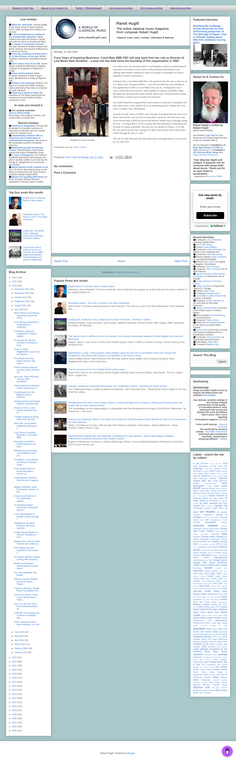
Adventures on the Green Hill (213, 466)
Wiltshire (224, 688)
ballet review (209, 473)
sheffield (196, 647)
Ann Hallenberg (218, 315)
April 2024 (19, 640)
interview (198, 570)
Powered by (210, 226)
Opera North (199, 612)
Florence (211, 553)
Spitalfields (198, 654)
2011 (14, 706)
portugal (204, 625)
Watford (216, 680)
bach (195, 473)
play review (222, 623)
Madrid (195, 586)
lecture (203, 576)
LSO (220, 583)
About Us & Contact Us (54, 8)
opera (224, 607)
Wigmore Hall (201, 687)
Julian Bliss (213, 342)
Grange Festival (219, 560)
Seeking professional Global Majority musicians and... (27, 402)
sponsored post (211, 655)
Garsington (206, 555)
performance (221, 620)
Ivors (225, 571)
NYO (225, 604)
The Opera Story (207, 667)
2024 (14, 286)
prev (225, 625)
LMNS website (80, 147)
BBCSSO (223, 481)
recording (223, 632)
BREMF (197, 488)
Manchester (204, 586)
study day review (201, 660)
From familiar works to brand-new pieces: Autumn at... (24, 471)
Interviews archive (180, 8)
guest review (221, 565)
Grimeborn (222, 562)
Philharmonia (198, 623)
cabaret (209, 506)
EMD (205, 541)
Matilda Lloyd (212, 344)
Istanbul (214, 571)
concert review (205, 525)
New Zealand (215, 597)
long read (208, 583)
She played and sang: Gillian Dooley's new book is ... (24, 361)
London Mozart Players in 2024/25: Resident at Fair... (26, 535)
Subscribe (210, 215)
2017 (14, 682)
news (224, 596)
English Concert (219, 541)
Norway (214, 604)
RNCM (224, 634)
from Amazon (209, 395)
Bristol (211, 488)
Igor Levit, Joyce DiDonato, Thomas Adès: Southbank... (26, 379)
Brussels (210, 493)
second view (221, 644)
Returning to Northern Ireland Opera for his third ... (24, 444)
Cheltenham (208, 515)
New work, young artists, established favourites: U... (25, 426)
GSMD (196, 565)
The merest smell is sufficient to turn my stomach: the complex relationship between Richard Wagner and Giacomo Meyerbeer (33, 253)
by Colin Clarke (216, 498)
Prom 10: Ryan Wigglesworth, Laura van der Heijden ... (26, 352)
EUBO (224, 544)
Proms (209, 629)
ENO (195, 544)
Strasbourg (207, 657)
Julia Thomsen (213, 266)
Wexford (196, 685)
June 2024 (19, 632)
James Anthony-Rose (206, 308)
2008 (14, 718)
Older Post (180, 261)
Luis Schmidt (213, 240)
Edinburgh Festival (218, 539)
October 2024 (21, 297)
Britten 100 (216, 491)
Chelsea (196, 515)
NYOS (195, 607)
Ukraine (213, 675)
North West (210, 602)
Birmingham (198, 486)
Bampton (197, 476)
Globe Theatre (201, 557)
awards (224, 471)
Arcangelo (197, 471)
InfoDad (223, 439)
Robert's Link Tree (23, 8)
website (224, 680)
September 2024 (22, 301)
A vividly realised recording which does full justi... (26, 418)
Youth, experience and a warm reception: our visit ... (26, 624)
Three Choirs (200, 672)
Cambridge (197, 508)
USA (218, 674)
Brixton (204, 493)
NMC (208, 599)
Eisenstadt (197, 541)
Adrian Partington (214, 249)
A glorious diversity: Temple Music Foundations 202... (27, 589)
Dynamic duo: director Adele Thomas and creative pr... (27, 542)
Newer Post (61, 261)
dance (195, 534)
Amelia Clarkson (213, 300)
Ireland (207, 571)
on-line (206, 607)
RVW (225, 637)
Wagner (224, 677)
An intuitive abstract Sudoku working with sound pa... (27, 558)
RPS (214, 637)
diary (224, 534)
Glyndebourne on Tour (202, 560)
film (213, 550)
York (201, 693)
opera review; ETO (209, 615)
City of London (213, 517)
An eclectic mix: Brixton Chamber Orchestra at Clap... (25, 343)
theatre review (220, 669)
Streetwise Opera (220, 657)
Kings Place (216, 573)
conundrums (214, 529)
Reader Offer (199, 632)
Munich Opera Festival (201, 589)
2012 (14, 702)
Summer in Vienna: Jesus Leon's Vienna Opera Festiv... (26, 597)
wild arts (215, 688)
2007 (14, 722)
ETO (218, 544)
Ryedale (196, 639)
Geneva (215, 555)
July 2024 (19, 309)
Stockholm (197, 657)
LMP (218, 581)
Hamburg (197, 568)
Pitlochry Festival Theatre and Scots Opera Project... (25, 581)
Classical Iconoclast (222, 425)
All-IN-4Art (208, 469)
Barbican (206, 476)
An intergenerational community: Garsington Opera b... (26, 507)
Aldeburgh (198, 468)
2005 (14, 730)
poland (195, 625)
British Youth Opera (201, 491)
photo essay (210, 623)
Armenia (205, 471)
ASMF (211, 471)
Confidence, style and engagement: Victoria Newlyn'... (25, 334)
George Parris (213, 293)
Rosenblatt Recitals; (202, 637)
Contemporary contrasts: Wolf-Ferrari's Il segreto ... (26, 480)
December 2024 (22, 289)
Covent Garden (205, 531)
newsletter (197, 599)
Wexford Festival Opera (215, 685)
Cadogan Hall (220, 506)
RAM (220, 629)
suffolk (215, 660)
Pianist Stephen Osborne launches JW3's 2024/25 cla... (26, 370)
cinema (205, 517)
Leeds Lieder (221, 576)
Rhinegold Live (205, 634)
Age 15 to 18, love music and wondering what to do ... (26, 606)
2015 (14, 690)
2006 (14, 726)
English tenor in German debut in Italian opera (91, 286)
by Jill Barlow (212, 501)
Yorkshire (207, 693)
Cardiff (214, 508)
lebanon (196, 576)
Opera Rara (213, 612)
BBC (204, 481)
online (212, 607)
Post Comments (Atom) (127, 272)
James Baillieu (210, 247)
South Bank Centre (216, 651)
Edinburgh (204, 539)
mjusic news (216, 586)
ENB (209, 542)
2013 (14, 698)
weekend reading (200, 682)
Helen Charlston (218, 257)
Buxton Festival (216, 495)
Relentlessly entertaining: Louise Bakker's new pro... (25, 453)
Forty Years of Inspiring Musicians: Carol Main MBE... (25, 435)
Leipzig (196, 579)
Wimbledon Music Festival (204, 690)
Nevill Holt (222, 594)
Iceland (218, 568)
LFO (225, 579)
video (216, 677)
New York (206, 597)
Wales (196, 680)
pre (220, 625)
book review (220, 486)
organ (220, 615)
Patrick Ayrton (212, 320)
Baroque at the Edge (219, 476)
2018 (14, 678)
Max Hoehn (209, 262)
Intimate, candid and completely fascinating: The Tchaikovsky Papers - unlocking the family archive (117, 386)
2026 (14, 277)
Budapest (223, 493)
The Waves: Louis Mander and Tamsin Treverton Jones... (26, 462)
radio (215, 629)
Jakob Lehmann (214, 337)
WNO (218, 690)
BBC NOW (213, 481)
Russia (219, 637)
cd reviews (222, 512)
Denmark (215, 534)
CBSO (221, 508)
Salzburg (197, 642)
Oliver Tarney (212, 269)
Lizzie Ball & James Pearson (209, 296)
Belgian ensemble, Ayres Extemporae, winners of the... (26, 489)
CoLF (225, 520)
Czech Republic (221, 531)
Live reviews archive (121, 8)
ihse (225, 568)
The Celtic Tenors (204, 244)
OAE (200, 607)
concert (224, 522)
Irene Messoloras (215, 254)
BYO (203, 506)
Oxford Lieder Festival (210, 618)
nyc (220, 604)
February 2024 (21, 648)
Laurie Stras (202, 330)
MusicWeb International (216, 431)
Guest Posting (207, 565)
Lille (203, 581)
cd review (207, 511)
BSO (217, 493)
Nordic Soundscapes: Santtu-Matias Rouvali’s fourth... (26, 566)
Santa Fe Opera (215, 642)
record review (211, 632)
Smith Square (221, 647)
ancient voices (220, 469)
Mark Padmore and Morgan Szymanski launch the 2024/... (26, 315)
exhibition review (205, 547)
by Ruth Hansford (209, 503)
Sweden (223, 660)
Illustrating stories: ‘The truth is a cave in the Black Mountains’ (99, 303)
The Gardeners (208, 665)
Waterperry (206, 680)
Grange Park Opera (204, 562)
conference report (200, 529)
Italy (220, 571)
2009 (14, 714)
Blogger (131, 753)
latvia (225, 574)
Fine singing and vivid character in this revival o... (26, 550)
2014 (14, 694)
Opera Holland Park (202, 609)
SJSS (204, 646)
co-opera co (215, 520)
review (196, 634)
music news (212, 591)
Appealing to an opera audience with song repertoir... (24, 525)
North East (198, 602)
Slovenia (211, 647)
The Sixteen (221, 667)
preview (199, 628)
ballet (200, 473)
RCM (225, 629)
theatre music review (202, 669)
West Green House (218, 682)
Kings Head (203, 573)
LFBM (220, 579)
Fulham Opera (221, 553)
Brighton (204, 488)
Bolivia (209, 486)
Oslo (225, 615)
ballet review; (222, 473)
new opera (197, 597)
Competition (210, 522)
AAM (225, 463)
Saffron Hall (206, 639)
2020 (14, 670)
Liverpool (210, 581)
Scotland (197, 644)
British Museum (221, 488)
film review (219, 550)
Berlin (224, 483)
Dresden (196, 537)
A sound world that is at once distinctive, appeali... (24, 498)
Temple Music (216, 662)
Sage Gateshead (220, 639)
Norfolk (224, 599)
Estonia (212, 544)
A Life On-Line (200, 463)
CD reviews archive (151, 8)
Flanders (203, 553)
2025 (14, 281)
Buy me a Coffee (214, 176)
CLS (201, 520)
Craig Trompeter (203, 286)
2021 (14, 665)
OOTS (218, 607)
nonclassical (215, 599)
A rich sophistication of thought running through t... (26, 516)
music (219, 589)
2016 (14, 686)
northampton (222, 602)
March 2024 (20, 644)
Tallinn (206, 662)
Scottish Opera (208, 644)
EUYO (195, 547)
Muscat (213, 589)
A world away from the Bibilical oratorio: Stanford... (24, 395)
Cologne (196, 522)
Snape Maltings (200, 649)
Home (121, 261)
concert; (224, 526)
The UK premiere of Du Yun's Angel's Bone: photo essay (96, 369)
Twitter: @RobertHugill (88, 8)
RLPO (218, 634)
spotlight (222, 654)
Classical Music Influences (205, 155)
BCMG (196, 483)
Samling (204, 642)
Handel (208, 567)
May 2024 (19, 636)
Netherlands (212, 594)
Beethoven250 (210, 483)
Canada (207, 508)
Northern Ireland (201, 604)
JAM (195, 573)
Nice (204, 599)
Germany (223, 555)
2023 (14, 657)
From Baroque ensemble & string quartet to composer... (26, 324)
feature (216, 547)
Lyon (225, 583)
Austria (218, 471)
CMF (207, 520)
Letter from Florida (208, 579)
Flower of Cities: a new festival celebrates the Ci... (25, 410)
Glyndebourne (220, 557)
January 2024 (21, 652)
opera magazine (219, 609)
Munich (224, 586)
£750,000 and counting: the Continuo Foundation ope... (26, 615)
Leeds (210, 576)
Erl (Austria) (204, 544)
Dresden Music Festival (212, 536)
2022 (14, 661)
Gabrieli (196, 555)
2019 (14, 674)
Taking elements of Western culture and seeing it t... (27, 386)
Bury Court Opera (200, 496)
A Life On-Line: (215, 464)
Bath (195, 478)
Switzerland (198, 662)
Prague (213, 625)
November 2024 (22, 293)
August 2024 (20, 305)
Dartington (204, 534)
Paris (210, 620)
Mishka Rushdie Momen (214, 322)
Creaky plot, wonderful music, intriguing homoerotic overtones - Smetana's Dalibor (109, 319)
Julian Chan (208, 291)
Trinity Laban (216, 672)
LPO (215, 583)
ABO (195, 466)
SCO (225, 642)
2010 (14, 710)
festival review (206, 550)
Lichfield (196, 581)
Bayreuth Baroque (208, 478)
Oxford (196, 618)
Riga (213, 634)
